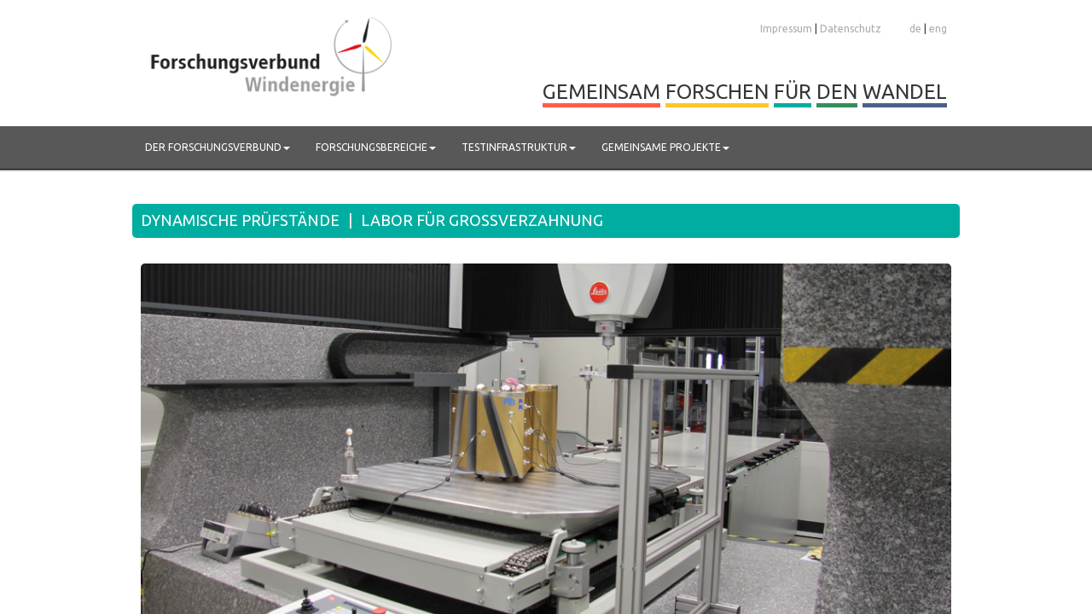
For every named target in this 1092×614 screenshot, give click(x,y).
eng (938, 28)
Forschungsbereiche (376, 147)
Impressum (786, 28)
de (915, 28)
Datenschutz (850, 28)
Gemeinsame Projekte (665, 147)
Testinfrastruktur (519, 147)
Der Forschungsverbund (217, 147)
